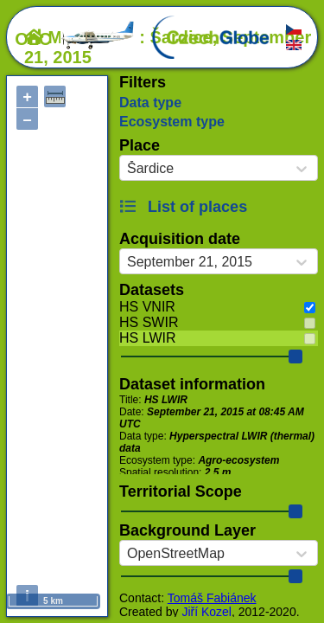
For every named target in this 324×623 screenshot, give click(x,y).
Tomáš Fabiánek (212, 598)
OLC (75, 38)
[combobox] (127, 169)
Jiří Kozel (206, 612)
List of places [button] (183, 206)
